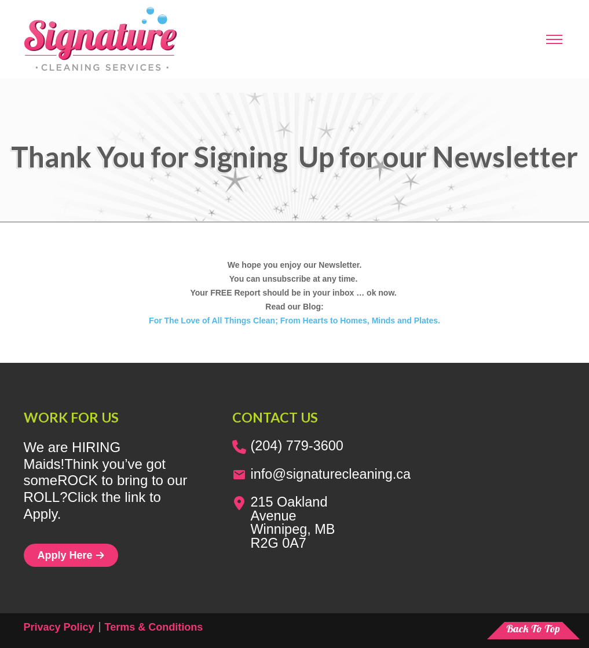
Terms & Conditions (154, 627)
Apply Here (71, 555)
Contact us (275, 417)
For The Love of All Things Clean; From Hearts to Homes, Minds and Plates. (294, 320)
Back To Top (533, 628)
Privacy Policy (59, 627)
